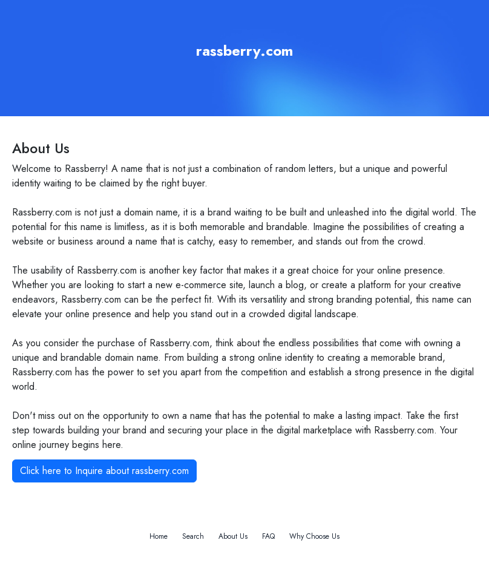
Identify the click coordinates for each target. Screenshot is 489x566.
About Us (233, 536)
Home (158, 536)
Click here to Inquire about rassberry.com (104, 471)
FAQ (268, 536)
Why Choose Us (314, 536)
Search (193, 536)
